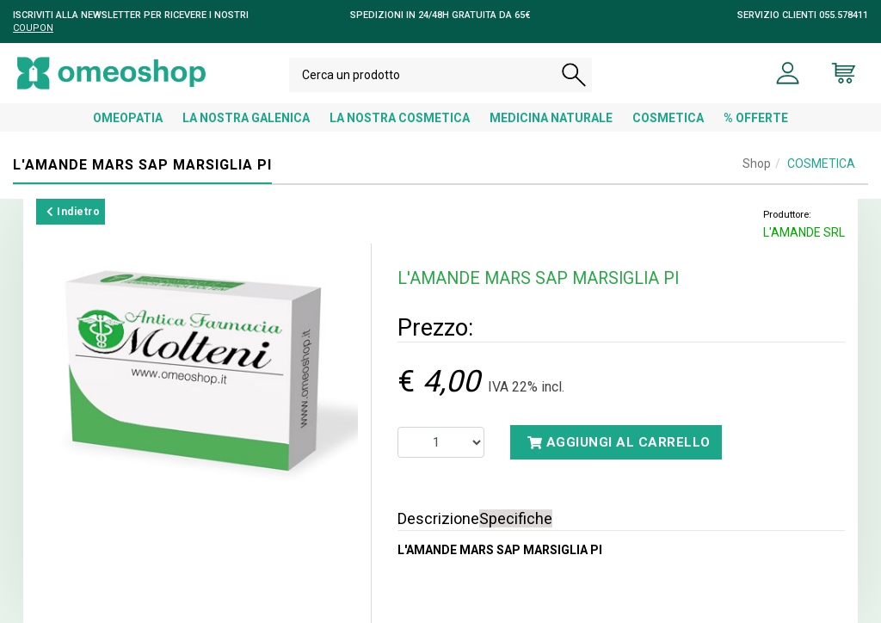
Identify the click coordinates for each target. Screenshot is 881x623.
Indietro (73, 212)
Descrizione (438, 518)
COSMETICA (668, 118)
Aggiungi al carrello (619, 442)
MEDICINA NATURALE (551, 118)
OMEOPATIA (128, 118)
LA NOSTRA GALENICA (246, 118)
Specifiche (515, 518)
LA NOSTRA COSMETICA (400, 118)
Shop (756, 163)
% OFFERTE (756, 118)
